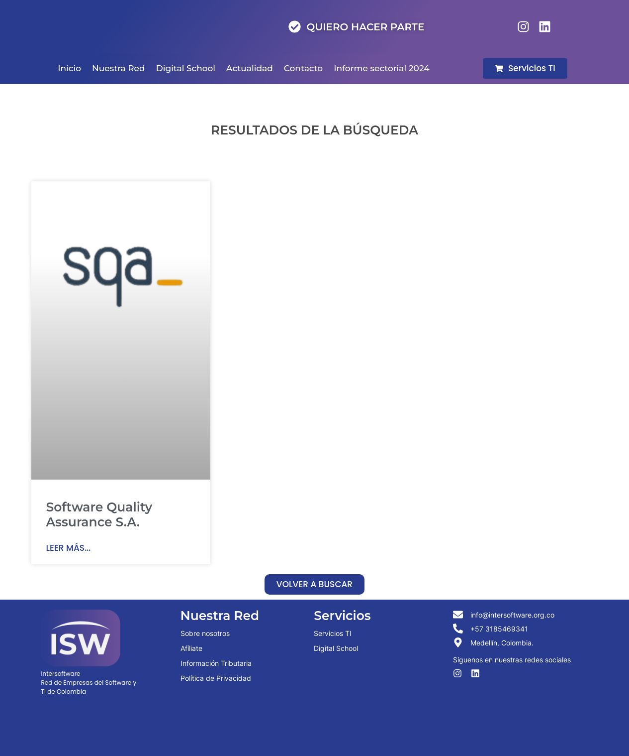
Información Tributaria (216, 663)
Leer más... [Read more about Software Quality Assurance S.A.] (68, 548)
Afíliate (191, 648)
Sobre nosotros (205, 633)
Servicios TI (333, 633)
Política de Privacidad (215, 678)
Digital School (336, 648)
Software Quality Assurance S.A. (99, 514)
